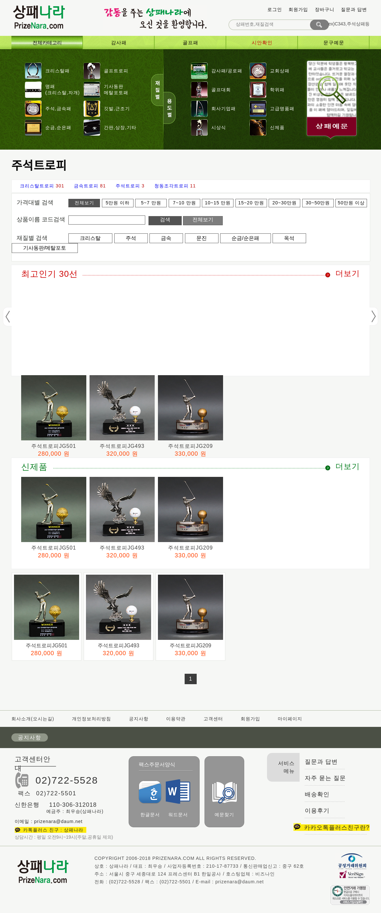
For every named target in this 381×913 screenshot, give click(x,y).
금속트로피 (86, 185)
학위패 (277, 89)
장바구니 (324, 9)
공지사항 (138, 718)
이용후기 (317, 810)
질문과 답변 (354, 9)
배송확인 (317, 794)
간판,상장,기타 (120, 127)
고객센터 (213, 718)
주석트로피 (128, 185)
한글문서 (150, 799)
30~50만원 (318, 202)
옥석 (289, 238)
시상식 (218, 127)
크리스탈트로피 (37, 185)
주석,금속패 (58, 108)
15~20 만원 (251, 202)
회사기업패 (223, 108)
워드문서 (178, 798)
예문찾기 (224, 799)
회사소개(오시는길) (33, 718)
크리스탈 (90, 238)
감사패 (119, 42)
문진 (201, 238)
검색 (165, 219)
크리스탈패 (57, 70)
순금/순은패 (245, 238)
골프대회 (221, 89)
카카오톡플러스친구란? (331, 827)
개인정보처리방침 (91, 718)
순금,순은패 (58, 127)
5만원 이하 (118, 202)
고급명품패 (282, 108)
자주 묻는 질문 (325, 778)
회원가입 (298, 9)
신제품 (277, 127)
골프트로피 (116, 70)
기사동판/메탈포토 (44, 248)
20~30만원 (285, 202)
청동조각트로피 (171, 185)
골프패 (190, 42)
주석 (131, 238)
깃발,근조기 (117, 108)
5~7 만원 (151, 202)
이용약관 (176, 718)
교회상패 (279, 70)
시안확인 (262, 42)
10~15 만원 (218, 202)
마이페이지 (290, 718)
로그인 (274, 9)
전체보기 (84, 202)
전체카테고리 (47, 42)
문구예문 (333, 42)
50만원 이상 (351, 202)
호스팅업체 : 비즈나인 (250, 873)
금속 (166, 238)
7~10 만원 (184, 202)
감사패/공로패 (226, 70)
